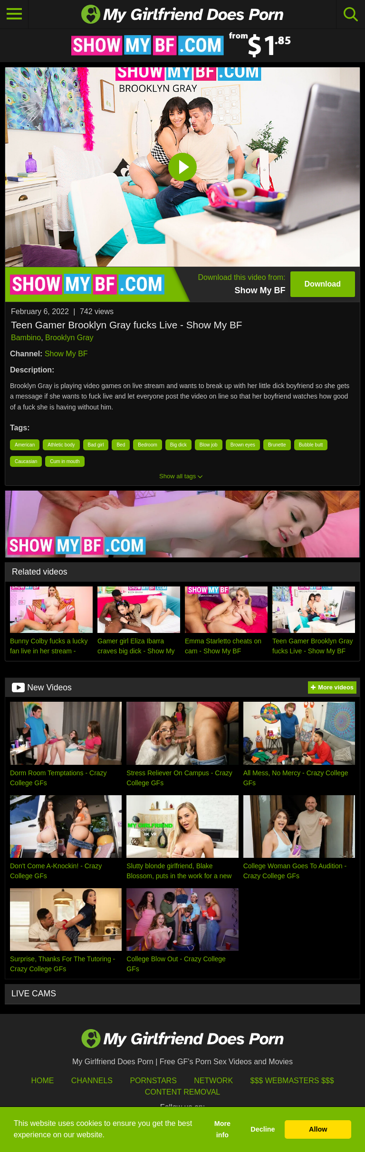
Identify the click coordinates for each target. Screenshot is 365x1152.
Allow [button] (318, 1129)
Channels (92, 1081)
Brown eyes (243, 444)
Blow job (209, 444)
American (25, 444)
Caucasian (26, 461)
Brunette (277, 444)
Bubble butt (311, 444)
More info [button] (222, 1129)
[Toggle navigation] (14, 14)
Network (213, 1081)
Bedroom (147, 444)
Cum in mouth (64, 461)
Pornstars (153, 1081)
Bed (120, 444)
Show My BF (66, 354)
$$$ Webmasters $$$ (292, 1081)
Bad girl (96, 444)
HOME (42, 1081)
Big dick (178, 444)
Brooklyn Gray (69, 338)
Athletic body (61, 444)
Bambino (26, 338)
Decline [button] (262, 1129)
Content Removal (183, 1092)
